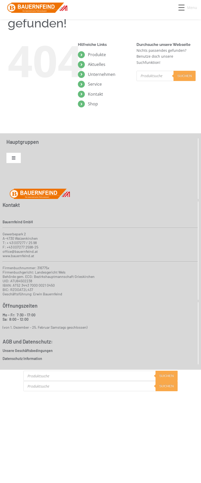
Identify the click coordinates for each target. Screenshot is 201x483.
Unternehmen (101, 74)
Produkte (97, 54)
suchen (184, 76)
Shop (93, 104)
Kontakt (95, 94)
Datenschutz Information (22, 358)
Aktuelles (96, 64)
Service (95, 84)
